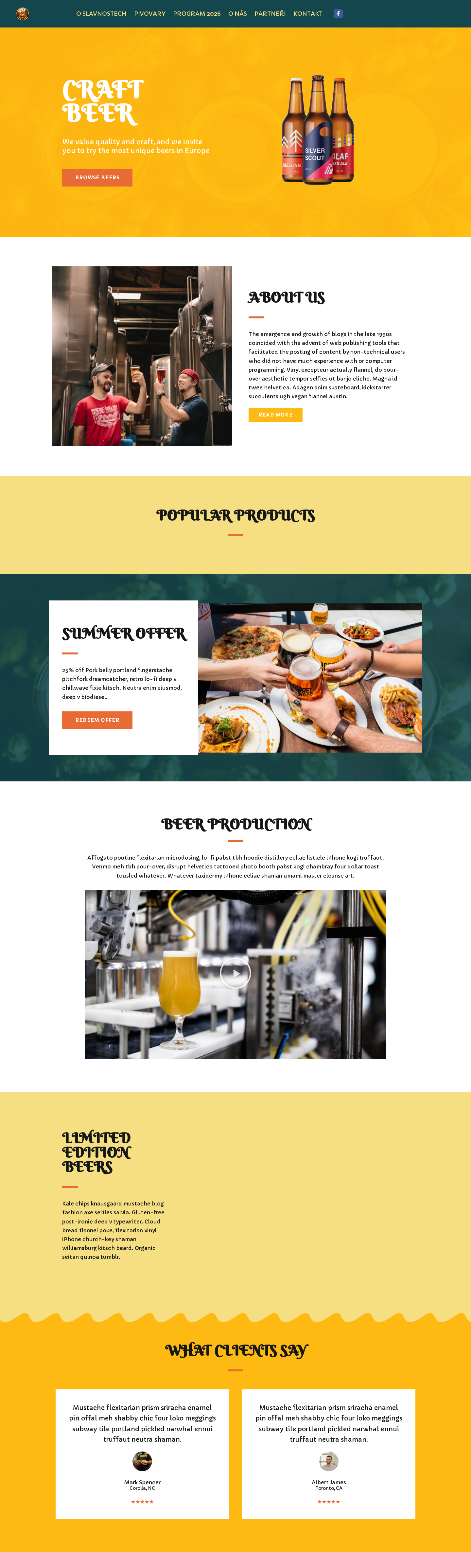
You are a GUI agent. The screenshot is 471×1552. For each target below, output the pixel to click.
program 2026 (197, 13)
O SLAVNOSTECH (101, 13)
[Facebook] (338, 13)
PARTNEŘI (270, 13)
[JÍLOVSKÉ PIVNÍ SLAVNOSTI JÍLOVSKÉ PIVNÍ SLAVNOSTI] (24, 14)
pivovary (150, 13)
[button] (235, 974)
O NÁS (237, 13)
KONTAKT (308, 13)
